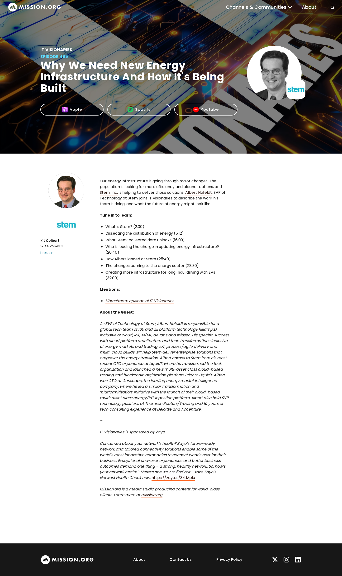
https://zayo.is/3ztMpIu (173, 477)
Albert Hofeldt (198, 192)
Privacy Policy (229, 559)
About (309, 7)
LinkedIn (46, 252)
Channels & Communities (256, 7)
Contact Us (181, 559)
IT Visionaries (56, 50)
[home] (34, 7)
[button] (259, 7)
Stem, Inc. (109, 192)
